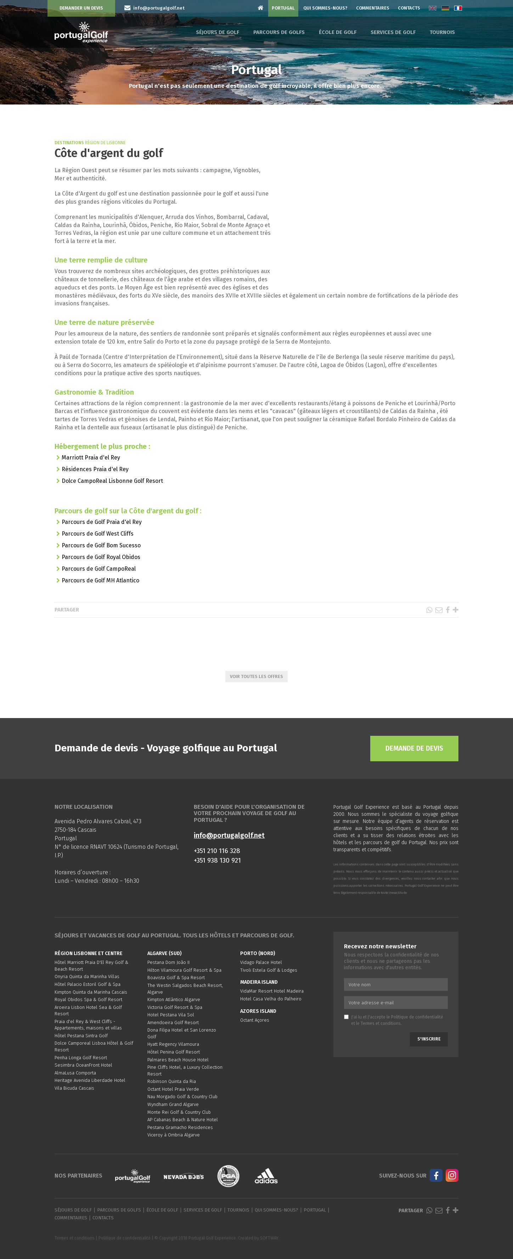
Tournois (442, 32)
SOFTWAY (269, 1238)
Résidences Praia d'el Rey (95, 469)
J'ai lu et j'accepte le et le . (393, 1020)
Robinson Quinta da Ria (171, 1081)
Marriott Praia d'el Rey (91, 457)
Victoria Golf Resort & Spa (174, 1007)
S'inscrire (428, 1039)
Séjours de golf (217, 32)
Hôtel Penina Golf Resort (173, 1052)
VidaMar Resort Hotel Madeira (272, 991)
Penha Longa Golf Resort (81, 1057)
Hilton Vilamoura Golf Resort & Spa (184, 970)
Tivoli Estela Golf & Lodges (268, 970)
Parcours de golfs (279, 32)
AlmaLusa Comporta (75, 1072)
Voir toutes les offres (256, 676)
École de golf (337, 32)
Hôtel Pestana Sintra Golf (81, 1035)
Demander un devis (81, 8)
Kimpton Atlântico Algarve (173, 999)
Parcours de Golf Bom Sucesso (101, 545)
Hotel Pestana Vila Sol (170, 1014)
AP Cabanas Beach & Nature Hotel (182, 1119)
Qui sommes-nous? (325, 8)
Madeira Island (259, 982)
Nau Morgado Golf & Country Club (182, 1096)
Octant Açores (254, 1020)
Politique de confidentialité (417, 1017)
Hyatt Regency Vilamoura (173, 1044)
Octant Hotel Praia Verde (173, 1089)
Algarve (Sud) (164, 953)
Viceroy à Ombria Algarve (173, 1134)
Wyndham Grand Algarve (173, 1104)
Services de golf (393, 32)
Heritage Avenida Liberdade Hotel (90, 1080)
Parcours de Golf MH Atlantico (100, 580)
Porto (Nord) (257, 953)
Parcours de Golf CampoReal (99, 568)
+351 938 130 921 (217, 860)
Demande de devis (414, 748)
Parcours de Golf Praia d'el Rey (102, 522)
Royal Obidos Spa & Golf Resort (88, 999)
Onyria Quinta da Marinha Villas (87, 976)
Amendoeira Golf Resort (173, 1022)
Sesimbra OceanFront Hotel (83, 1065)
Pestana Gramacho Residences (180, 1127)
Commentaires (372, 8)
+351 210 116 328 (217, 851)
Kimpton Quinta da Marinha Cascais (91, 992)
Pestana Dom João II (168, 962)
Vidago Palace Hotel (261, 962)
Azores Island (258, 1011)
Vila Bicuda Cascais (74, 1088)
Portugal (283, 8)
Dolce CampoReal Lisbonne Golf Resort (112, 481)
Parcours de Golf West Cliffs (98, 533)
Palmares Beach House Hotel (178, 1059)
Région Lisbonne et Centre (89, 953)
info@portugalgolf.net (229, 835)
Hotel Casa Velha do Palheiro (270, 998)
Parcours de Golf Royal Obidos (101, 557)
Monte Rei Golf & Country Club (179, 1112)
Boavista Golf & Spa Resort (176, 977)
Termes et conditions (381, 1023)
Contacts (409, 8)
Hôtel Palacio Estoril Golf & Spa (87, 984)
